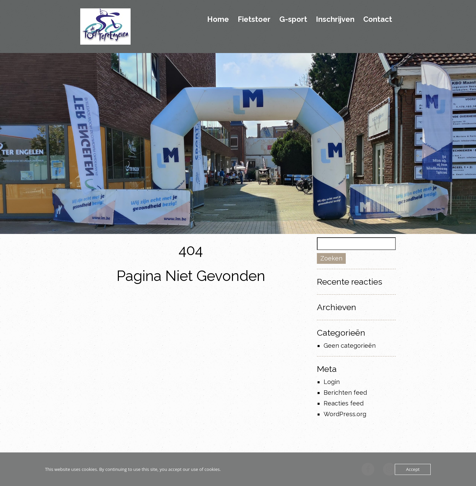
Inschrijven (335, 19)
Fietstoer (254, 19)
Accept (413, 469)
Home (218, 19)
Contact (377, 19)
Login (332, 381)
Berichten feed (345, 392)
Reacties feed (344, 403)
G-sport (293, 19)
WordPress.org (345, 414)
